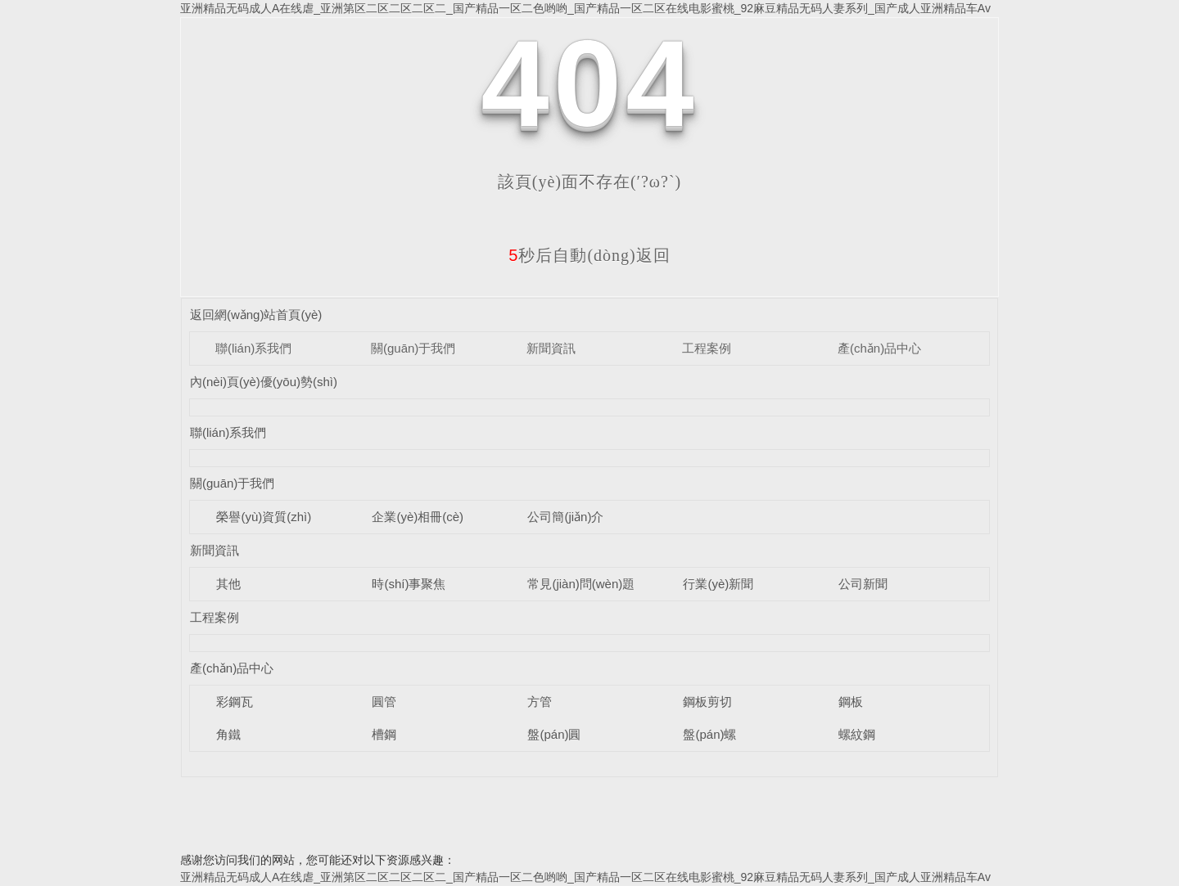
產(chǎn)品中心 (879, 348)
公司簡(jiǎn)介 (565, 517)
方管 (539, 701)
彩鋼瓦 (234, 701)
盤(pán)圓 (553, 734)
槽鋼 (384, 734)
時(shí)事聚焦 (408, 584)
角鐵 (228, 734)
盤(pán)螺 (709, 734)
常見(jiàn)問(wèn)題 (581, 584)
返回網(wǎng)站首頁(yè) (256, 315)
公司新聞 (863, 584)
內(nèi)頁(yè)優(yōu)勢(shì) (263, 382)
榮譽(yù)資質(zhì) (263, 517)
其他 (228, 584)
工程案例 (706, 348)
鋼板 (850, 701)
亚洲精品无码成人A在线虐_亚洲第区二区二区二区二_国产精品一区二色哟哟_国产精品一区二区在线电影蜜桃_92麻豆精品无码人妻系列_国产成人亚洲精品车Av (585, 8)
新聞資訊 (551, 348)
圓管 (384, 701)
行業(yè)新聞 (718, 584)
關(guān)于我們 (413, 348)
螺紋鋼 (856, 734)
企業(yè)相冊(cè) (417, 517)
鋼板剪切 (707, 701)
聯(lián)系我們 (253, 348)
